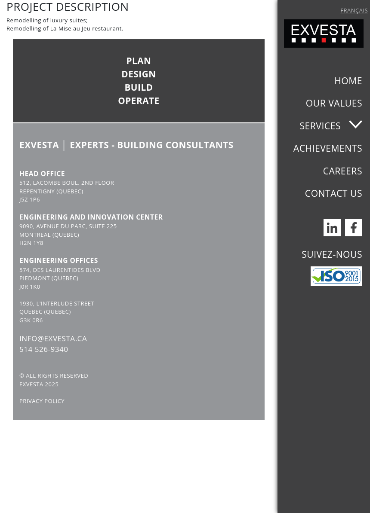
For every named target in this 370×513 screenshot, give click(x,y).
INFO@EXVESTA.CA (53, 349)
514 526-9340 (43, 360)
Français (354, 10)
